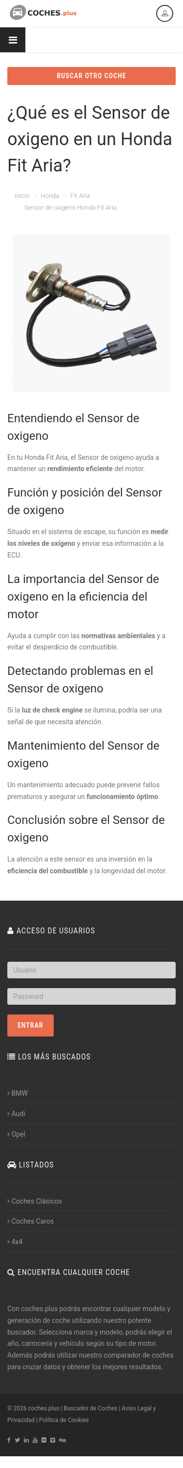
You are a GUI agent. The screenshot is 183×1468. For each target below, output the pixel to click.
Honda (50, 195)
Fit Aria (80, 195)
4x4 (14, 1242)
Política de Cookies (64, 1420)
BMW (17, 1093)
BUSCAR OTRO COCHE (91, 76)
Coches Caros (30, 1221)
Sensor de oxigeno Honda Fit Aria (70, 207)
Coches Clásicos (34, 1201)
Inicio (22, 195)
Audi (16, 1114)
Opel (16, 1134)
